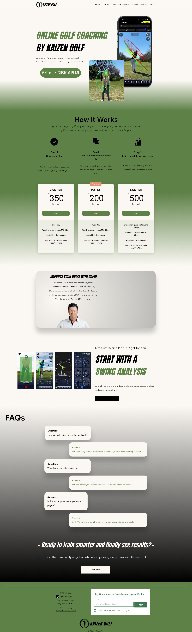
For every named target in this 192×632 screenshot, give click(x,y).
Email (96, 600)
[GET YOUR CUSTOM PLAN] (60, 73)
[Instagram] (57, 596)
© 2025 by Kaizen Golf (96, 631)
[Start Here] (107, 398)
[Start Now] (95, 570)
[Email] (113, 604)
